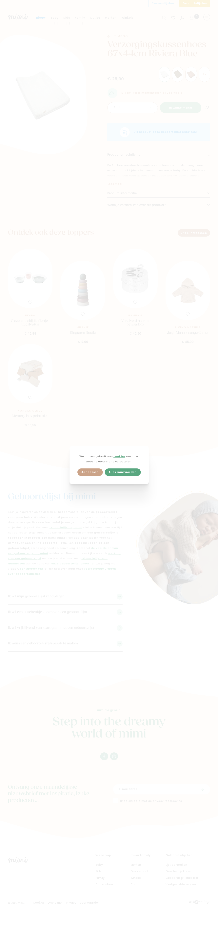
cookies (119, 456)
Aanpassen (90, 472)
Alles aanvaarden (123, 472)
